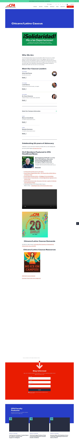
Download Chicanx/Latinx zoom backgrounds (31, 278)
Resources (52, 6)
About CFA (63, 6)
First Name (30, 376)
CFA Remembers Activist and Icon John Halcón (33, 171)
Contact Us (72, 4)
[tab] (39, 111)
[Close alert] (76, 1)
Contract (35, 6)
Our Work (46, 6)
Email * (29, 384)
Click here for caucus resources (28, 275)
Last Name (30, 380)
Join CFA (40, 6)
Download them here (37, 148)
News (57, 6)
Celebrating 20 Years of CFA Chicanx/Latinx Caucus (41, 185)
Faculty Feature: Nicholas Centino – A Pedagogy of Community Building (38, 176)
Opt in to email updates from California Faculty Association (38, 392)
